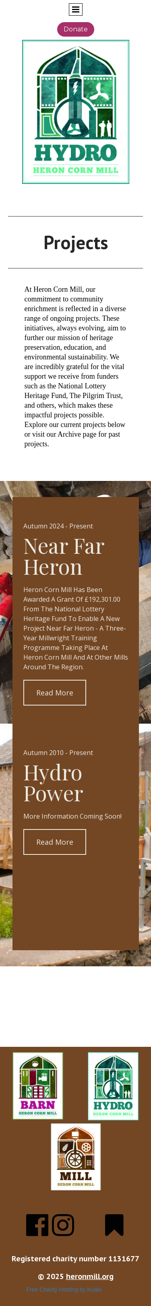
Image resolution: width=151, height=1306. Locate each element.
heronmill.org (90, 1276)
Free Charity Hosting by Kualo (64, 1289)
